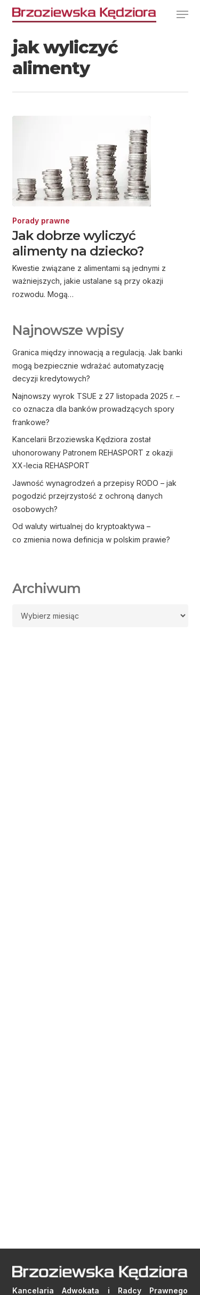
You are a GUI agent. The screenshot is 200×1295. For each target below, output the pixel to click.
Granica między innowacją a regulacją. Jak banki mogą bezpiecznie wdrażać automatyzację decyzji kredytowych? (97, 365)
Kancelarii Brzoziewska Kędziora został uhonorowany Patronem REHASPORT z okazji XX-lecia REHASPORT (92, 452)
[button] (182, 14)
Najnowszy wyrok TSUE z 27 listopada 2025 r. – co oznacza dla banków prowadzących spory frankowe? (96, 409)
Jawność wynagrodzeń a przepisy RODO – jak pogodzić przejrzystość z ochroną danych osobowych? (94, 496)
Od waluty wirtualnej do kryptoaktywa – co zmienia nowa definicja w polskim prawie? (91, 533)
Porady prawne (41, 220)
